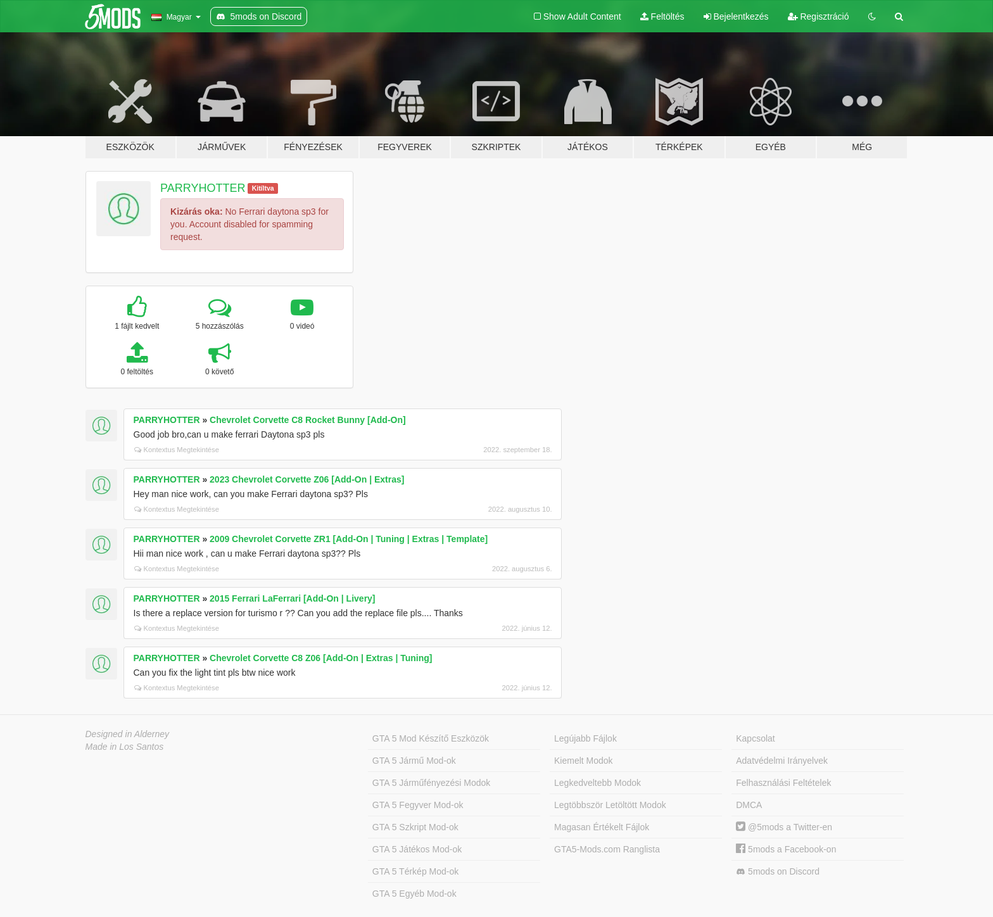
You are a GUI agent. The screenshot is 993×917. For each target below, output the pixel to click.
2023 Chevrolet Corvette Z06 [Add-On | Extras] (307, 479)
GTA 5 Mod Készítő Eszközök (430, 738)
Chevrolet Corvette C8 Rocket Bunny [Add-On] (308, 420)
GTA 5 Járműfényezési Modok (431, 783)
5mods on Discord (777, 871)
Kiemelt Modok (583, 761)
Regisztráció (818, 16)
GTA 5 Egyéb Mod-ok (414, 894)
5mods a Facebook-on (786, 849)
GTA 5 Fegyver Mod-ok (418, 805)
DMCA (749, 805)
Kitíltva (263, 188)
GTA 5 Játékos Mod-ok (417, 849)
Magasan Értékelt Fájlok (601, 827)
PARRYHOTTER (202, 188)
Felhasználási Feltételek (783, 783)
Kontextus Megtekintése (176, 449)
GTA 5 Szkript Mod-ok (415, 827)
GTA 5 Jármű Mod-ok (414, 761)
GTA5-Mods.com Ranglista (607, 849)
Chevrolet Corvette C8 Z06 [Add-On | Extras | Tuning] (321, 658)
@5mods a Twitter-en (784, 827)
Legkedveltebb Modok (597, 783)
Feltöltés (662, 16)
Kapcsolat (755, 738)
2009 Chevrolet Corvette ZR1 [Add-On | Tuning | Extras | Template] (349, 539)
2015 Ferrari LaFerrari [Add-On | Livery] (292, 598)
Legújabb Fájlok (585, 738)
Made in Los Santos (124, 747)
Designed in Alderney (127, 734)
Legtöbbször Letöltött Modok (610, 805)
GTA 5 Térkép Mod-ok (415, 871)
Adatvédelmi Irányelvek (782, 761)
